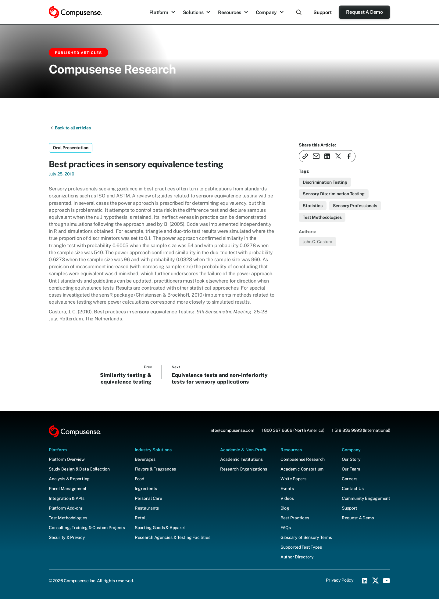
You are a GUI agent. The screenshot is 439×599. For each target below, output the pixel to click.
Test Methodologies (68, 517)
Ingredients (146, 488)
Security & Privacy (67, 537)
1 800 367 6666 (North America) (292, 430)
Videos (287, 498)
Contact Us (353, 488)
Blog (284, 508)
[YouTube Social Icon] (386, 580)
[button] (162, 12)
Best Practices (294, 517)
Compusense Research (302, 459)
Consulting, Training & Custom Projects (87, 527)
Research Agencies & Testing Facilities (172, 537)
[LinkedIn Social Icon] (364, 580)
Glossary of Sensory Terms (306, 537)
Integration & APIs (66, 498)
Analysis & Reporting (69, 478)
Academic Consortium (301, 469)
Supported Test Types (301, 547)
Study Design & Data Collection (79, 469)
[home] (75, 12)
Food (139, 478)
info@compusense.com (231, 430)
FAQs (285, 527)
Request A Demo (364, 12)
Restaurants (147, 508)
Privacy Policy (340, 580)
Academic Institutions (241, 459)
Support (322, 12)
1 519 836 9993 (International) (361, 430)
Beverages (145, 459)
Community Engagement (366, 498)
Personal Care (148, 498)
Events (287, 488)
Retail (141, 517)
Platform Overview (67, 459)
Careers (349, 478)
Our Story (351, 459)
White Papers (293, 478)
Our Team (351, 469)
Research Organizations (243, 469)
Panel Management (68, 488)
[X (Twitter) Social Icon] (375, 580)
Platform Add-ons (66, 508)
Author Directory (297, 556)
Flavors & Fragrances (155, 469)
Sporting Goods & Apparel (160, 527)
